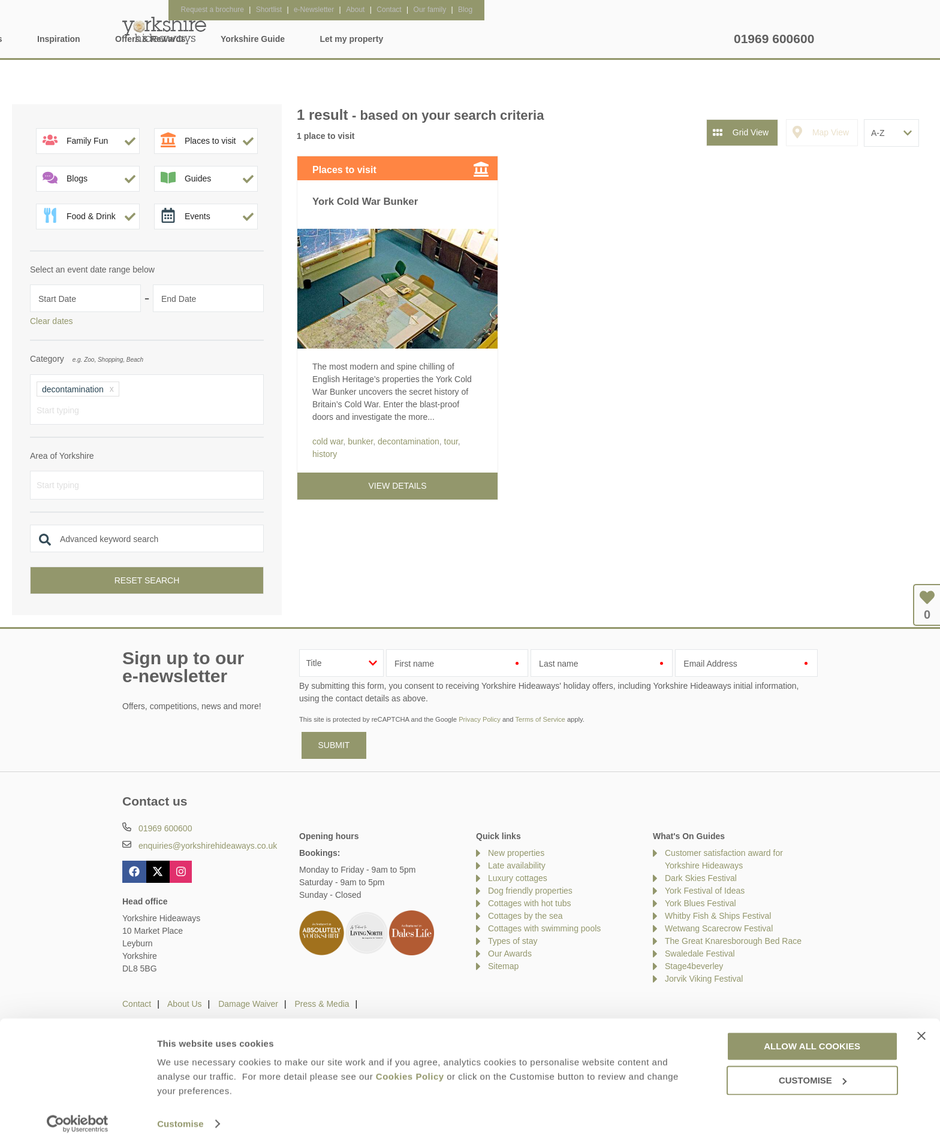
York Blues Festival (700, 903)
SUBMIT (334, 745)
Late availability (517, 865)
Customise (180, 1114)
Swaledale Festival (700, 953)
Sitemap (503, 966)
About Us (184, 1004)
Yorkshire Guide (585, 39)
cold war (327, 441)
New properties (516, 853)
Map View (830, 132)
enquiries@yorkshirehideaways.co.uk (207, 846)
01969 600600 (774, 39)
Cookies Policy (410, 1067)
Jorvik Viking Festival (704, 978)
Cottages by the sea (525, 916)
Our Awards (510, 953)
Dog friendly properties (530, 890)
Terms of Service (540, 719)
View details (398, 486)
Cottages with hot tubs (529, 903)
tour (451, 441)
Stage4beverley (694, 966)
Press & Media (322, 1004)
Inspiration (392, 39)
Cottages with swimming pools (544, 928)
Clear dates (51, 321)
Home (235, 39)
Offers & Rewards (483, 39)
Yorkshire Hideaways (164, 30)
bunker (360, 441)
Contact (136, 1004)
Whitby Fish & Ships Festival (718, 916)
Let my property (684, 39)
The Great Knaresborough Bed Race (733, 941)
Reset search (147, 580)
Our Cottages (309, 39)
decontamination (408, 441)
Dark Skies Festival (701, 878)
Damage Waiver (248, 1004)
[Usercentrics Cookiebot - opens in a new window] (77, 1115)
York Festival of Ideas (705, 890)
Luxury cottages (517, 878)
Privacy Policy (480, 719)
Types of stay (512, 941)
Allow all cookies (812, 1037)
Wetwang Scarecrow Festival (719, 928)
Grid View (751, 132)
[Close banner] (921, 1026)
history (324, 454)
